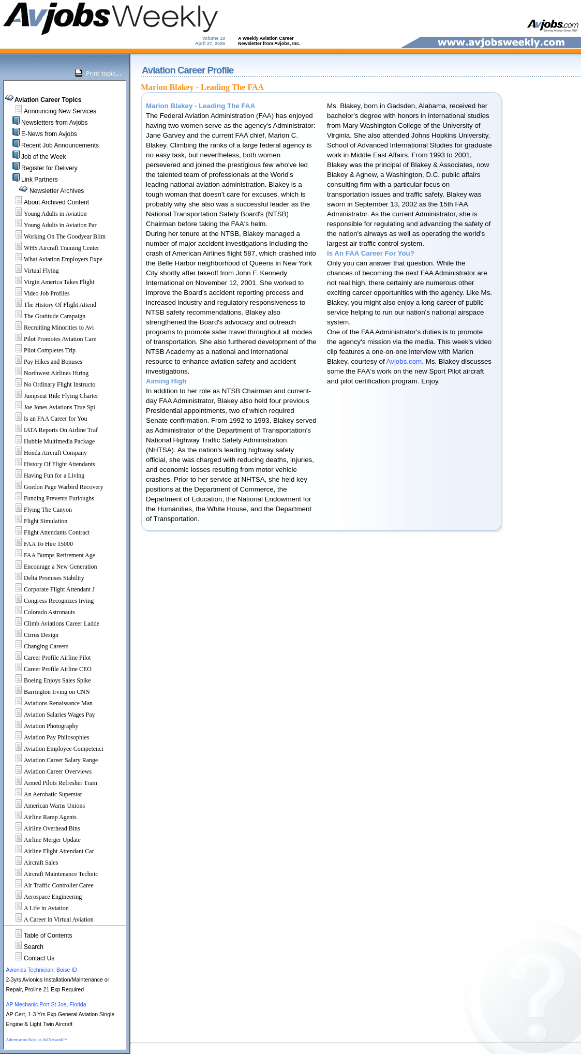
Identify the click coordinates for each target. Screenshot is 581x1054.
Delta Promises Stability (45, 578)
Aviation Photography (42, 726)
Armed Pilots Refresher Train (51, 782)
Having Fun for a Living (45, 475)
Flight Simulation (36, 521)
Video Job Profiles (38, 293)
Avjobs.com (404, 361)
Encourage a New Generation (51, 566)
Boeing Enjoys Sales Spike (48, 680)
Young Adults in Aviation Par (51, 225)
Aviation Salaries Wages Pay (50, 714)
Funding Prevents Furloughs (50, 498)
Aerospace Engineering (44, 896)
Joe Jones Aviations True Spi (50, 407)
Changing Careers (37, 646)
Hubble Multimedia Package (50, 441)
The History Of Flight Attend (51, 304)
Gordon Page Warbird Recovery (54, 487)
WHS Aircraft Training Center (52, 247)
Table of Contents (48, 935)
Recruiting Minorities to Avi (50, 327)
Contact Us (39, 958)
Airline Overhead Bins (43, 828)
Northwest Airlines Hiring (47, 373)
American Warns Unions (45, 805)
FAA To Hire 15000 (39, 543)
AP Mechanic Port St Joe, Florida (46, 1004)
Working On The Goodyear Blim (56, 236)
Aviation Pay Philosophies (47, 737)
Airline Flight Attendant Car (50, 851)
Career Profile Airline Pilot (48, 657)
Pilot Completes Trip (41, 350)
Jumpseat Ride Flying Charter (52, 395)
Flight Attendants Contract (48, 532)
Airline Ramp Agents (41, 817)
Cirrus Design (32, 635)
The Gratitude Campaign (45, 316)
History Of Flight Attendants (50, 464)
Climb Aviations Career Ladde (52, 623)
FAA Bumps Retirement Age (50, 555)
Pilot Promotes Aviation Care (51, 339)
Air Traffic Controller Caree (50, 885)
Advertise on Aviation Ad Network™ (36, 1039)
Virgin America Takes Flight (50, 282)
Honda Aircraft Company (46, 452)
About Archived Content (56, 202)
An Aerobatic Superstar (44, 794)
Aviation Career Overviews (49, 771)
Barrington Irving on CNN (48, 691)
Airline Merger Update (43, 839)
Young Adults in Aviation (46, 213)
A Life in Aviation (37, 908)
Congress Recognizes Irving (50, 600)
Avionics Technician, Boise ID (41, 970)
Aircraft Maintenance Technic (52, 874)
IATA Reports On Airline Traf (52, 430)
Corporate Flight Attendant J (50, 589)
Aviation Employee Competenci (54, 748)
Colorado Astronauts (40, 612)
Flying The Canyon (39, 509)
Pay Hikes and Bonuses (44, 361)
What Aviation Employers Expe (54, 259)
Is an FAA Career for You (46, 418)
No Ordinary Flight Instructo (50, 384)
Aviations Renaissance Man (49, 703)
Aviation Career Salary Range (52, 760)
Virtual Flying (32, 270)
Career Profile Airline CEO (49, 669)
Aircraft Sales (32, 862)
